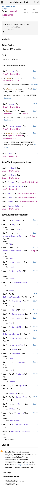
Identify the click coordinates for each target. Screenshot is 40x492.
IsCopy (33, 236)
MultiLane (12, 409)
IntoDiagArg (15, 126)
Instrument (18, 314)
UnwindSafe (13, 206)
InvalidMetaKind (18, 2)
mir (14, 6)
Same (14, 349)
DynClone (16, 301)
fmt (7, 111)
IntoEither (18, 327)
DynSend (11, 168)
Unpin (10, 201)
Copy (9, 153)
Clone (11, 71)
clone (8, 78)
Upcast (22, 385)
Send (9, 193)
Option (11, 136)
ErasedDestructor (20, 431)
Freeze (11, 182)
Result (25, 113)
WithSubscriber (20, 424)
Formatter (7, 113)
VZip (18, 404)
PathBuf (19, 136)
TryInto (20, 374)
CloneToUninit (19, 282)
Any (14, 224)
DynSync (11, 175)
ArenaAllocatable (12, 236)
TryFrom (20, 362)
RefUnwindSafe (15, 186)
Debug (11, 104)
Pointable (17, 345)
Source (4, 18)
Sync (9, 197)
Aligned (16, 220)
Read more (33, 84)
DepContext (14, 420)
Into (18, 318)
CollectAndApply (11, 297)
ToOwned (16, 353)
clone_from (11, 89)
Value (21, 413)
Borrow (15, 262)
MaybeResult (18, 338)
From (14, 310)
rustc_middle (7, 6)
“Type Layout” (23, 465)
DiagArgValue (9, 138)
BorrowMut (17, 271)
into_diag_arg (13, 133)
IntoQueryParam (11, 334)
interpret (5, 9)
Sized (20, 229)
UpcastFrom (13, 393)
